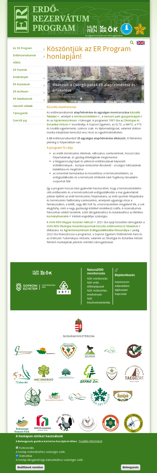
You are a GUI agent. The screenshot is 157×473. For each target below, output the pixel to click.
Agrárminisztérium (67, 120)
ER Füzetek (20, 70)
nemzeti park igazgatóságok (123, 116)
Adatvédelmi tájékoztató (122, 287)
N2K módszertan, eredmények (97, 292)
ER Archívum (20, 91)
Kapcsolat (120, 293)
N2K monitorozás (97, 278)
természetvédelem (87, 116)
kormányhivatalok (59, 216)
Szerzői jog (20, 120)
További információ (90, 441)
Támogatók (20, 113)
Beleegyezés (131, 467)
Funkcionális (26, 448)
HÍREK (17, 62)
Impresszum (122, 281)
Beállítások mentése (30, 467)
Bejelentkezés (125, 275)
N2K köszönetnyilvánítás (98, 300)
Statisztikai (25, 456)
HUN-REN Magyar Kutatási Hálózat (72, 222)
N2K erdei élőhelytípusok (95, 284)
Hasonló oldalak (23, 106)
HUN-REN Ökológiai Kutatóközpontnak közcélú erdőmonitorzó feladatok (94, 226)
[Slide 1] (81, 99)
